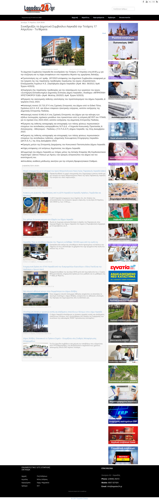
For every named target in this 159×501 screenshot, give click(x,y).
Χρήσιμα (111, 17)
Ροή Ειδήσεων (42, 476)
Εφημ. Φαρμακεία (43, 483)
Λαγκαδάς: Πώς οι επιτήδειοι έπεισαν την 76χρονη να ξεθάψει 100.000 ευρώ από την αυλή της (60, 242)
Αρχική (75, 17)
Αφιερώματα (98, 17)
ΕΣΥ (38, 486)
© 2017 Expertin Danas (79, 498)
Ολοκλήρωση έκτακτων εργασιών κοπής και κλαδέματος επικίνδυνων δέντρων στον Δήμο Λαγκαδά (62, 312)
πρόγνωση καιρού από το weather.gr (77, 491)
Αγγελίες (85, 17)
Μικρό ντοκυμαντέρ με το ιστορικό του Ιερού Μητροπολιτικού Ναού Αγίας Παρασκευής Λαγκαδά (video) (64, 171)
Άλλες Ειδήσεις (42, 479)
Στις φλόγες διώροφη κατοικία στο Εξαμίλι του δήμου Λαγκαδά (48, 219)
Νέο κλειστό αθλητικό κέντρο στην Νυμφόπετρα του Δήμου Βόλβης (50, 291)
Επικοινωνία (124, 17)
